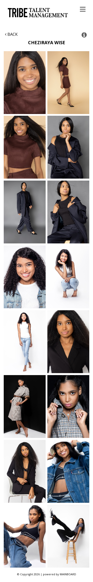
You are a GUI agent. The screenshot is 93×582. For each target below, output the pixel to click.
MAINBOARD (68, 574)
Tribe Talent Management (37, 12)
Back (11, 34)
